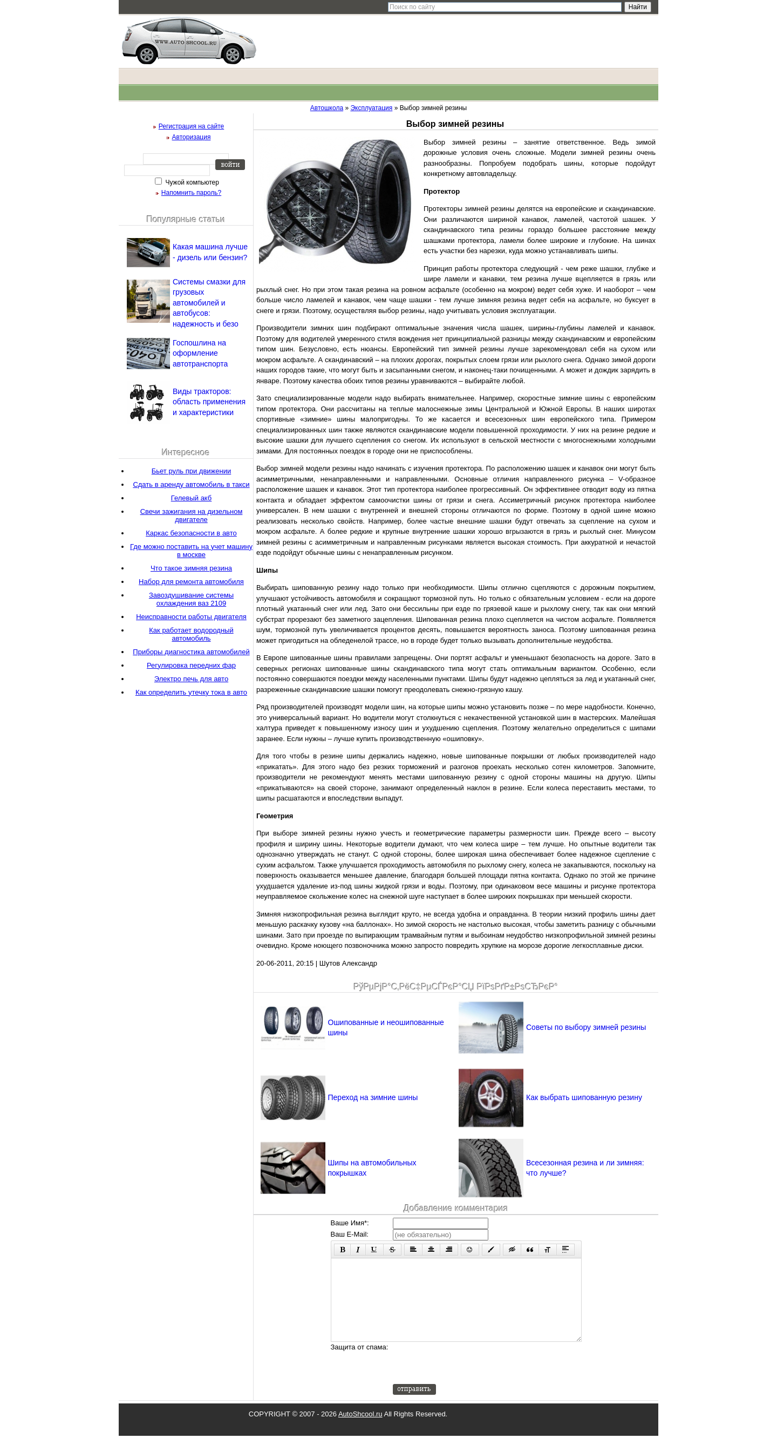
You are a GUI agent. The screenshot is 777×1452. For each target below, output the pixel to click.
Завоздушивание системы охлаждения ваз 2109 (191, 599)
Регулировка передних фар (191, 665)
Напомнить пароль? (191, 192)
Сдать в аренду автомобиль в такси (191, 484)
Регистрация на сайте (191, 126)
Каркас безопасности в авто (191, 533)
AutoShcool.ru (360, 1430)
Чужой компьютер (191, 182)
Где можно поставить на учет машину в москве (191, 550)
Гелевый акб (191, 498)
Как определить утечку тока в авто (191, 692)
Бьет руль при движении (191, 471)
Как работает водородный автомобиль (191, 634)
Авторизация (191, 137)
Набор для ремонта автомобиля (191, 582)
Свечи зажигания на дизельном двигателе (191, 515)
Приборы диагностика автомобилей (191, 652)
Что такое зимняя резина (191, 568)
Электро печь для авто (191, 679)
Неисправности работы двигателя (191, 617)
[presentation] (475, 1379)
